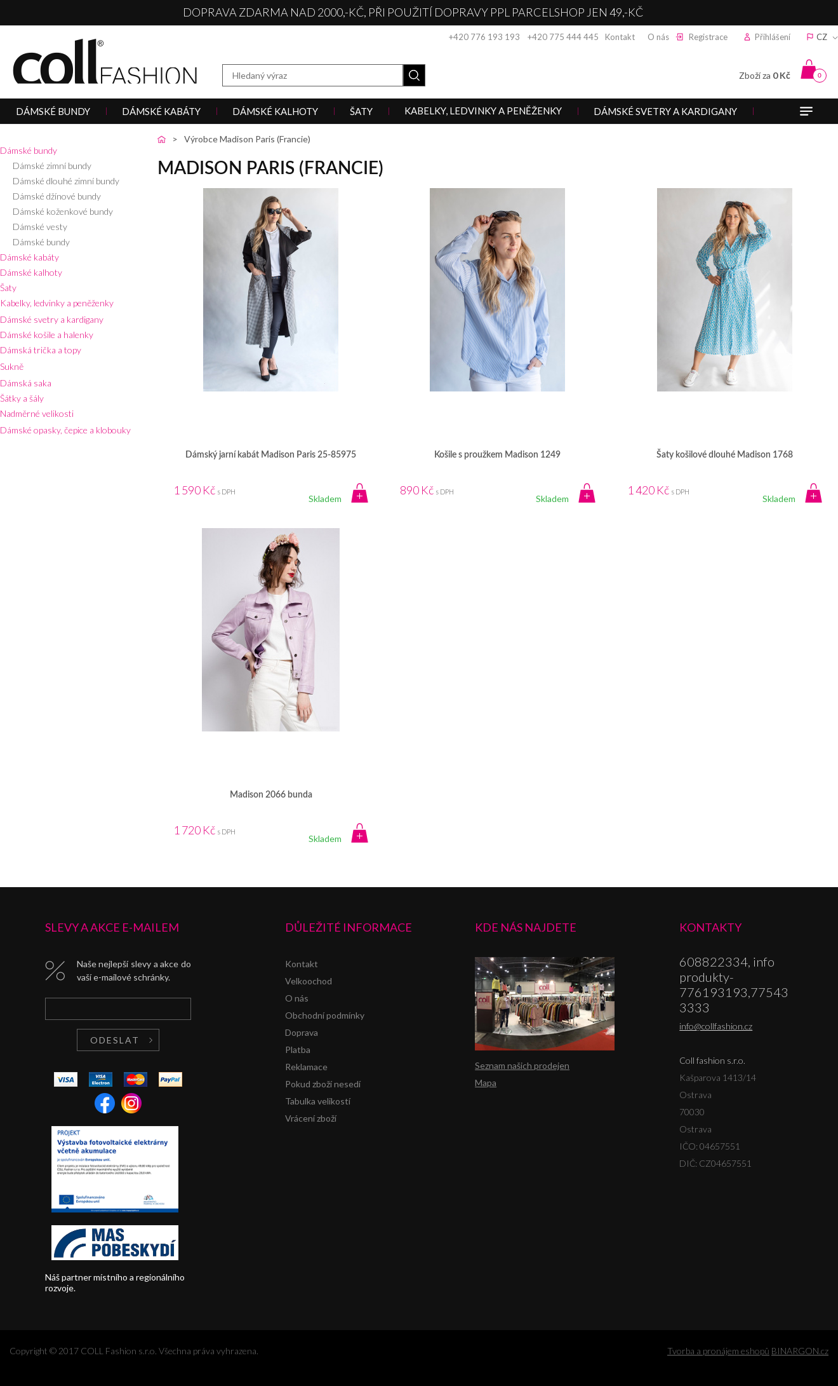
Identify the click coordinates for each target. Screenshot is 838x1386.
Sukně (11, 366)
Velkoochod (308, 980)
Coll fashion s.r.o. (105, 61)
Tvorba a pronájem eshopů (718, 1350)
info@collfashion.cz (715, 1026)
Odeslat (115, 1040)
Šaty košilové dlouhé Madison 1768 (724, 455)
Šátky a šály (22, 398)
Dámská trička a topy (40, 349)
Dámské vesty (40, 226)
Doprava (301, 1032)
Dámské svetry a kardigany (51, 319)
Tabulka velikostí (317, 1101)
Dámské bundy (28, 150)
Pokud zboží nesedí (323, 1083)
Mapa (485, 1082)
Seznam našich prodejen (522, 1065)
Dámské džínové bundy (57, 196)
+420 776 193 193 (484, 37)
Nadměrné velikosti (37, 413)
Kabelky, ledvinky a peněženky (57, 302)
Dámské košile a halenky (46, 334)
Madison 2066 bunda (271, 795)
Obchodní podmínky (324, 1015)
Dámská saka (25, 382)
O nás (658, 37)
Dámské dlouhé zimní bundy (66, 180)
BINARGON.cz (799, 1350)
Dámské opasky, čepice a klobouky (65, 430)
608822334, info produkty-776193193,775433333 (733, 984)
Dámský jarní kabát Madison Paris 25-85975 (270, 455)
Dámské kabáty (29, 257)
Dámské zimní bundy (52, 165)
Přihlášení (772, 37)
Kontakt (620, 37)
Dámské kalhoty (31, 272)
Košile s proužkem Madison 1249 (497, 455)
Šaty (8, 287)
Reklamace (306, 1066)
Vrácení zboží (310, 1118)
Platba (297, 1049)
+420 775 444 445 (563, 37)
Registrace (708, 37)
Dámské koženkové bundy (63, 211)
